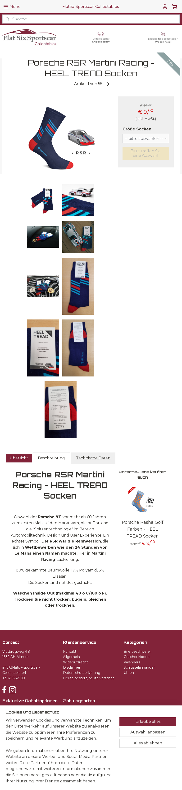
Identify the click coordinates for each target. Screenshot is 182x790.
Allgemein (71, 657)
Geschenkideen (137, 657)
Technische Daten (93, 458)
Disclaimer (71, 667)
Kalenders (132, 662)
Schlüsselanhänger (139, 667)
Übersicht (19, 458)
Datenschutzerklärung (81, 673)
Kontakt (69, 651)
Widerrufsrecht (75, 662)
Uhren (129, 673)
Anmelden (16, 721)
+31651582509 (13, 678)
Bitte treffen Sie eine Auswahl (146, 153)
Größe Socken (137, 129)
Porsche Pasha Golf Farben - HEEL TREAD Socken (142, 529)
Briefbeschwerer (137, 651)
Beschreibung (51, 458)
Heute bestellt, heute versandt (88, 678)
